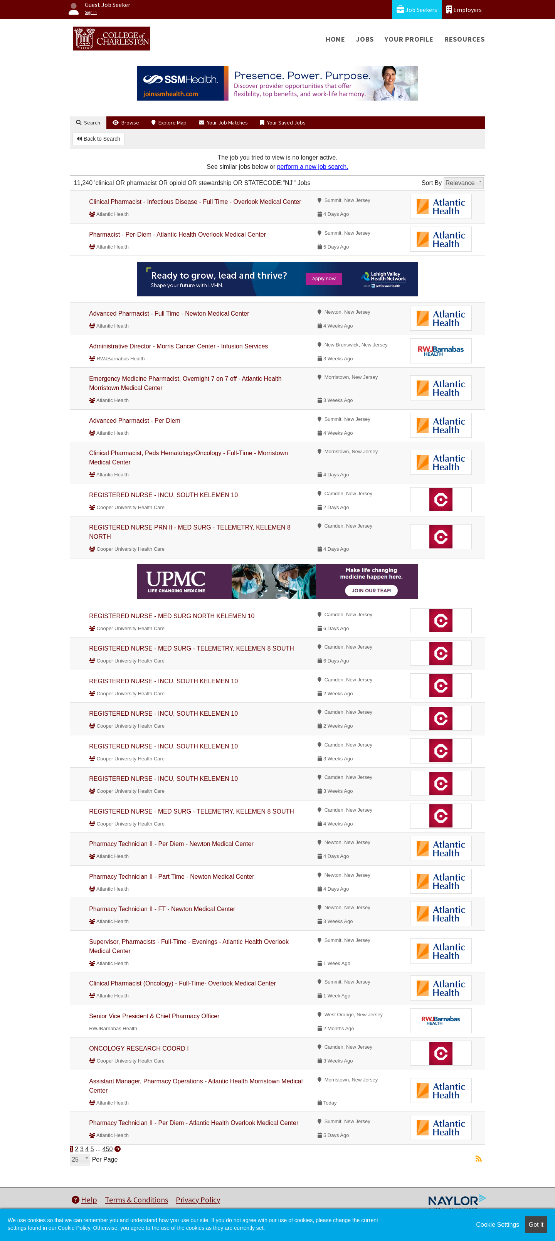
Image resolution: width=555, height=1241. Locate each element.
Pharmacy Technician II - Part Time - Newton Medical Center (171, 876)
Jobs (365, 39)
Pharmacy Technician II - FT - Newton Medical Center (162, 909)
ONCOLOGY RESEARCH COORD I (138, 1048)
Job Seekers (417, 9)
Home (335, 39)
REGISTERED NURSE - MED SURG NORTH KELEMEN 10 (171, 616)
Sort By (432, 183)
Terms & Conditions (136, 1199)
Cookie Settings (497, 1224)
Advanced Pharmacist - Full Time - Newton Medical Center (169, 313)
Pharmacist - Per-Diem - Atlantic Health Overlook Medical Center (177, 234)
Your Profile (409, 39)
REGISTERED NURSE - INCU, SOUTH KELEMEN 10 (163, 495)
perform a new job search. (312, 166)
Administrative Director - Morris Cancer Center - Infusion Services (178, 346)
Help (84, 1199)
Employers (464, 9)
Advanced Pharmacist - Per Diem (134, 420)
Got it (536, 1224)
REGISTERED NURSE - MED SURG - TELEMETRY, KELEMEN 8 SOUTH (191, 648)
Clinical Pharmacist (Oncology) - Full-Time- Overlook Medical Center (182, 983)
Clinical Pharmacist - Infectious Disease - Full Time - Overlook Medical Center (195, 201)
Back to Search (98, 139)
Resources (464, 39)
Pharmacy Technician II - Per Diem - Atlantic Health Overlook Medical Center (193, 1123)
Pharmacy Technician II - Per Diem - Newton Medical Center (171, 844)
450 (108, 1149)
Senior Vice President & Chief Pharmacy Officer (154, 1016)
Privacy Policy (198, 1199)
